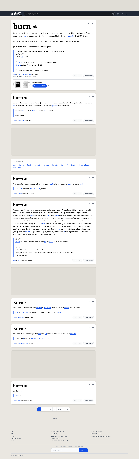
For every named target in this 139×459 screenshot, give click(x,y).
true (43, 223)
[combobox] (69, 14)
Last (67, 409)
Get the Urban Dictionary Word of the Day (69, 446)
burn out (37, 165)
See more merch (53, 86)
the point (47, 308)
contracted (34, 338)
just (69, 184)
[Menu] (126, 13)
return (66, 308)
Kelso (24, 110)
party (52, 184)
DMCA (12, 441)
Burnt (29, 165)
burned (25, 312)
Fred (16, 312)
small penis (33, 188)
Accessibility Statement (57, 432)
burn (14, 75)
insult (81, 184)
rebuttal (73, 334)
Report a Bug (54, 434)
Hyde (33, 110)
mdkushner (21, 121)
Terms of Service (16, 438)
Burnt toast (17, 168)
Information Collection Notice (59, 436)
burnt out (64, 165)
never (57, 215)
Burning (73, 165)
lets (16, 395)
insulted (39, 308)
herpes (41, 338)
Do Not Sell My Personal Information (101, 436)
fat (45, 242)
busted (46, 110)
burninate (46, 165)
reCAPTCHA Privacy (96, 432)
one (64, 218)
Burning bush (84, 165)
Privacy (13, 436)
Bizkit (60, 312)
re (64, 232)
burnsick (55, 165)
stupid (27, 232)
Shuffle (53, 418)
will (31, 215)
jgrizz (19, 400)
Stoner (21, 62)
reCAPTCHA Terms (96, 434)
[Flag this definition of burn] (92, 23)
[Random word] (113, 14)
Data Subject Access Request (59, 441)
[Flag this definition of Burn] (92, 301)
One (48, 215)
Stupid (17, 242)
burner (21, 165)
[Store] (118, 13)
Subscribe (83, 450)
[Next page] (60, 409)
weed (20, 391)
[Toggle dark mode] (122, 13)
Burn (14, 317)
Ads (12, 432)
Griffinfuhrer (21, 317)
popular (71, 36)
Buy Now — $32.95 (39, 86)
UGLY (51, 242)
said (20, 188)
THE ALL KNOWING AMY (24, 75)
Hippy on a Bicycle (23, 343)
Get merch (88, 76)
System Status (55, 438)
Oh (22, 57)
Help (12, 434)
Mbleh (19, 260)
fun (55, 33)
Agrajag (20, 194)
